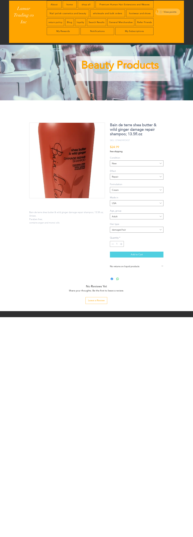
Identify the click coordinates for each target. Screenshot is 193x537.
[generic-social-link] (160, 535)
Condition (115, 157)
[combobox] (136, 163)
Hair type (114, 224)
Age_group (115, 211)
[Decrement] (112, 244)
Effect (113, 171)
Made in (114, 197)
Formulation (116, 184)
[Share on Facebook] (112, 279)
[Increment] (121, 244)
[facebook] (164, 535)
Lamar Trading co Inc (24, 15)
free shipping (116, 151)
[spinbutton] (116, 244)
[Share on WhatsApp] (117, 279)
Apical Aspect (40, 535)
